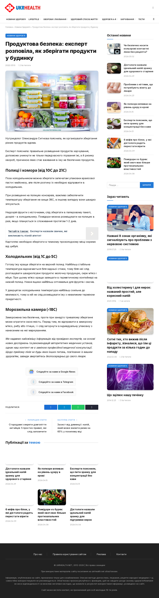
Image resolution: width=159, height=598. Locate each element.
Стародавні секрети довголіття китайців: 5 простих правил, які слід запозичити (27, 428)
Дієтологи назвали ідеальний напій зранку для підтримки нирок (82, 514)
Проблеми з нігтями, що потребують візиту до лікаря (138, 87)
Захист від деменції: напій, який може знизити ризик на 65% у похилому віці (73, 428)
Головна (9, 27)
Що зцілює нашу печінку (125, 395)
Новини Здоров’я (16, 19)
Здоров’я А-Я (109, 19)
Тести (141, 19)
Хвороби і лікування (54, 19)
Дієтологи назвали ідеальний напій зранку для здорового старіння (18, 474)
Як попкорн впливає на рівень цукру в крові (51, 472)
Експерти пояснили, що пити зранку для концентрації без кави (83, 474)
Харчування (127, 19)
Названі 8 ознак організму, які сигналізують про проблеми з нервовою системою (129, 240)
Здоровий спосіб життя (84, 19)
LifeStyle (34, 19)
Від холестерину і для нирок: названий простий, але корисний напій (129, 292)
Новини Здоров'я (22, 27)
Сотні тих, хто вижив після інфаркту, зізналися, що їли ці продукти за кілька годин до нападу (129, 345)
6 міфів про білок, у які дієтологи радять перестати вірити (19, 513)
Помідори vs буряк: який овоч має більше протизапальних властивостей (52, 514)
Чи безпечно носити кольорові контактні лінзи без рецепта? (136, 48)
